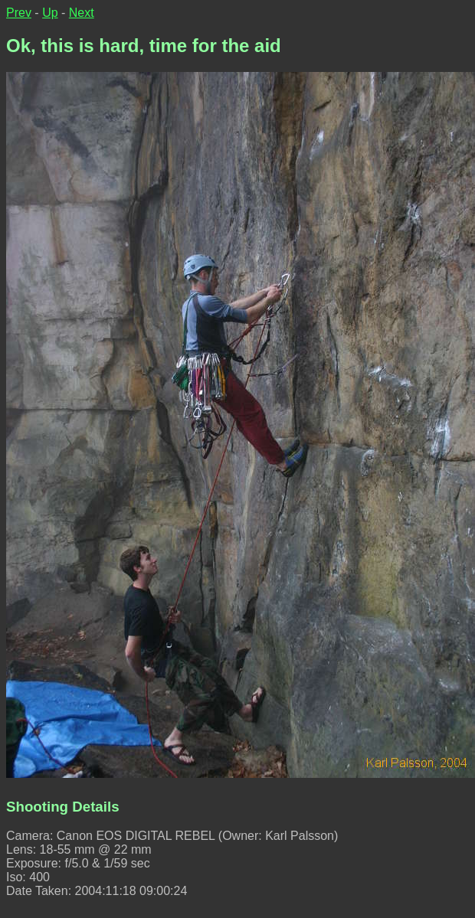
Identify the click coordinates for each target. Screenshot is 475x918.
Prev (18, 12)
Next (81, 12)
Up (49, 12)
